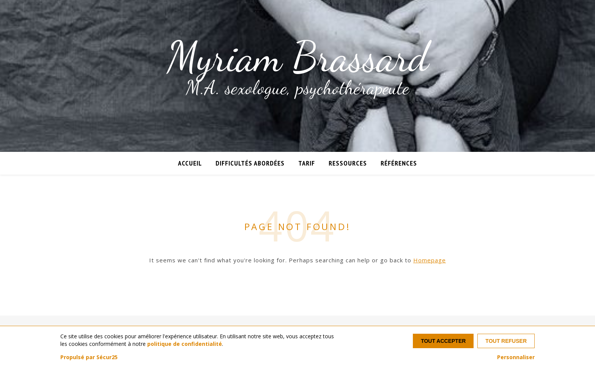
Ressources (348, 163)
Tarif (306, 163)
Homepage (429, 260)
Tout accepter (443, 341)
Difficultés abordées (250, 163)
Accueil (190, 163)
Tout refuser (506, 341)
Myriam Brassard (297, 57)
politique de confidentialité (184, 343)
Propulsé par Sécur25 (89, 357)
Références (399, 163)
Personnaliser (516, 357)
